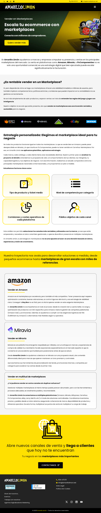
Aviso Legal (60, 486)
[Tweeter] (5, 1)
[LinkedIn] (13, 1)
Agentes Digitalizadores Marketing (17, 503)
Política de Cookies (63, 489)
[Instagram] (10, 1)
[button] (67, 7)
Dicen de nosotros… (11, 494)
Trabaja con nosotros (12, 500)
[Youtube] (7, 1)
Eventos (7, 497)
